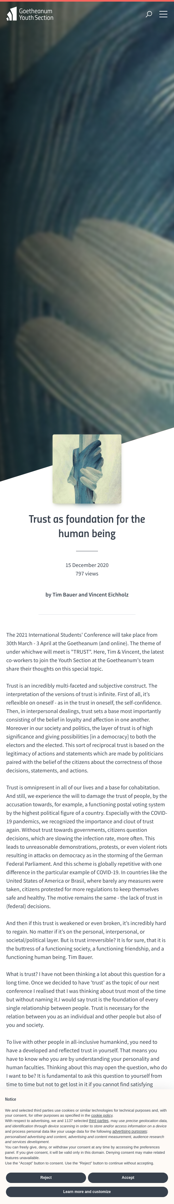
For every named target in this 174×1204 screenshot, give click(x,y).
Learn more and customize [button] (87, 1192)
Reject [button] (46, 1177)
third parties (99, 1121)
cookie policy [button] (102, 1115)
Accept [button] (128, 1177)
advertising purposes (129, 1131)
